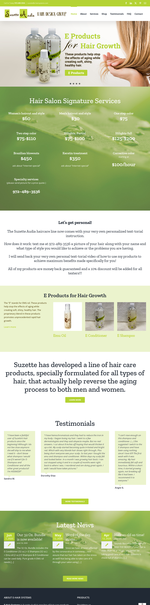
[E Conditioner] (99, 303)
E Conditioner (96, 335)
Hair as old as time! (129, 535)
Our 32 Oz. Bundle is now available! (31, 537)
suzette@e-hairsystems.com (37, 3)
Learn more (10, 326)
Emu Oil (59, 335)
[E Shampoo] (131, 303)
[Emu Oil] (67, 303)
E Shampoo (126, 335)
